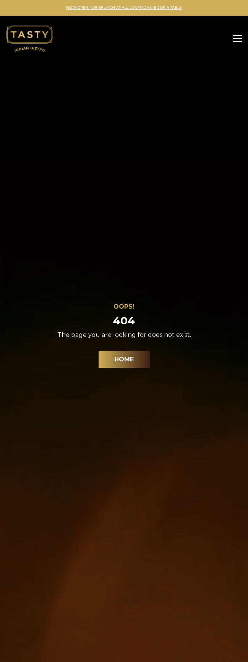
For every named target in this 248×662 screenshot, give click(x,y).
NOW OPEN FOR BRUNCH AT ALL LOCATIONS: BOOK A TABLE (124, 7)
